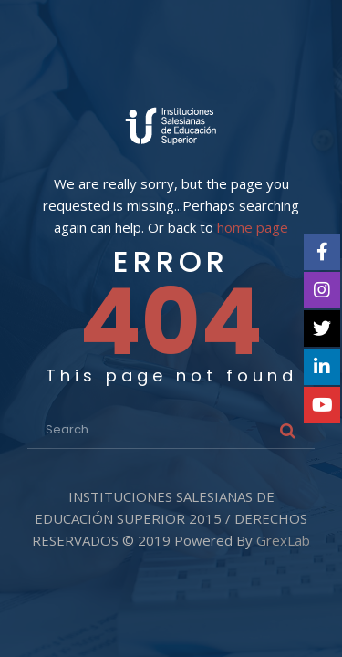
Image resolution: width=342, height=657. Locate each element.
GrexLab (283, 540)
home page (252, 228)
